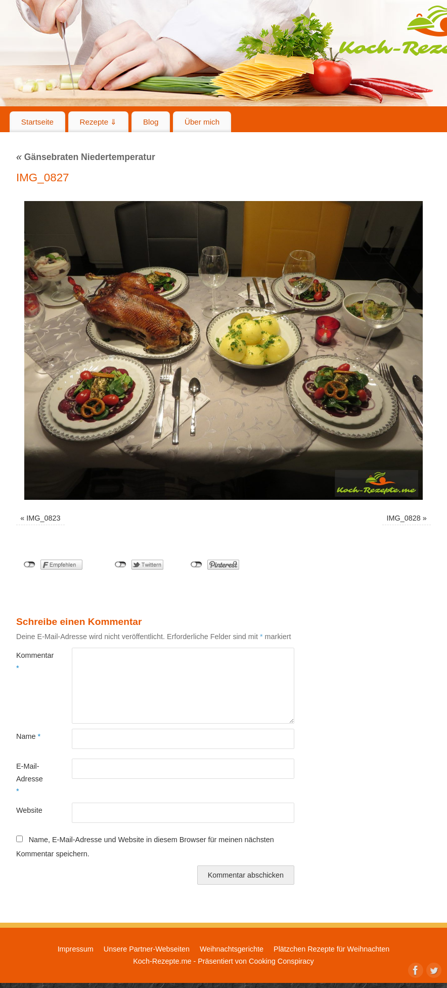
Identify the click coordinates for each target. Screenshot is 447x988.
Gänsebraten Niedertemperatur (85, 157)
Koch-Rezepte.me (162, 961)
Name (28, 736)
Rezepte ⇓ (98, 121)
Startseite (37, 121)
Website (29, 810)
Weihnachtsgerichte (231, 949)
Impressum (76, 949)
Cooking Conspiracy (281, 961)
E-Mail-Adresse (29, 778)
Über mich (202, 121)
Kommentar (30, 661)
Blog (150, 121)
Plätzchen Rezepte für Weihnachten (331, 949)
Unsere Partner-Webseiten (147, 949)
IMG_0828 (404, 518)
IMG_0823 (43, 518)
